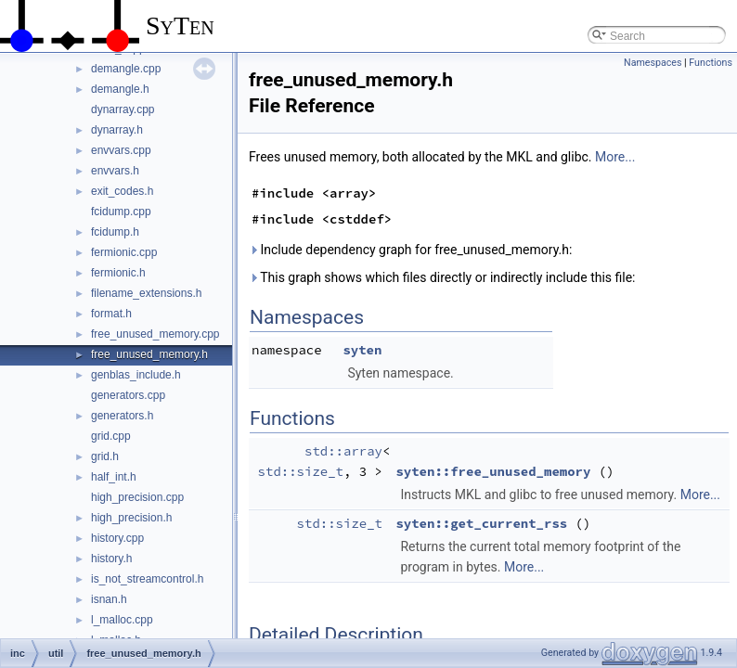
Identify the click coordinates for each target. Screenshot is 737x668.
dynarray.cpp (122, 109)
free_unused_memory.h (149, 354)
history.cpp (117, 538)
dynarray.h (117, 129)
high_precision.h (131, 517)
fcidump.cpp (121, 211)
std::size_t (300, 471)
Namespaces (652, 63)
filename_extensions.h (146, 293)
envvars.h (115, 170)
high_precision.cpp (137, 497)
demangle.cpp (126, 68)
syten (362, 349)
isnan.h (109, 599)
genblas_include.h (136, 374)
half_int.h (113, 476)
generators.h (122, 415)
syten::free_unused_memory (492, 471)
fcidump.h (115, 231)
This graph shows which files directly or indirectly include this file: (442, 277)
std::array (343, 451)
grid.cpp (111, 436)
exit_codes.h (122, 191)
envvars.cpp (121, 150)
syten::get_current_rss (481, 523)
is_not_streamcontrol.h (147, 578)
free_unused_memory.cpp (155, 334)
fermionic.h (118, 272)
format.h (111, 313)
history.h (111, 558)
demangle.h (120, 89)
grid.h (105, 456)
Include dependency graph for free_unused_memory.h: (410, 249)
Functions (710, 63)
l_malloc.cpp (122, 619)
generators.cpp (128, 395)
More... (615, 156)
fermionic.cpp (124, 252)
